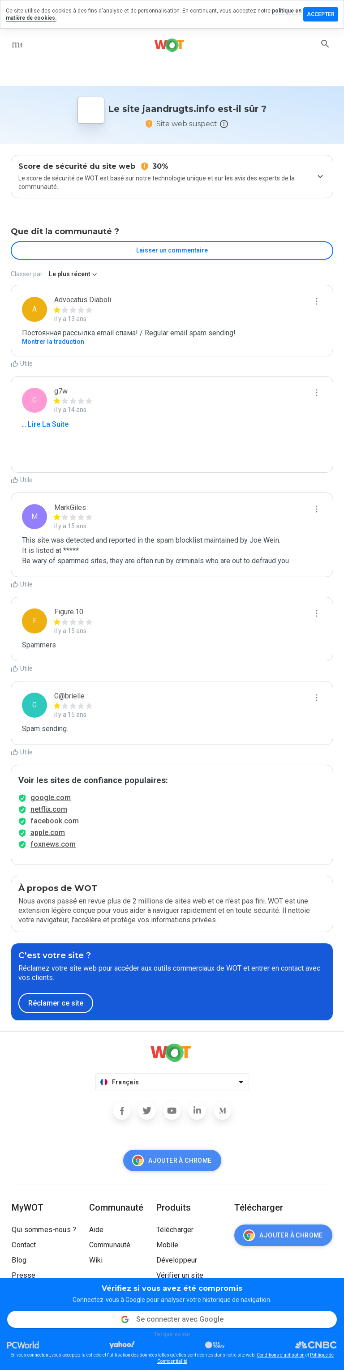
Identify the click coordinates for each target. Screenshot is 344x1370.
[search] (325, 44)
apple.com (47, 832)
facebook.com (54, 821)
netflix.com (48, 809)
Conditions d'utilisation (281, 1355)
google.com (50, 797)
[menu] (17, 44)
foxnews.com (53, 844)
